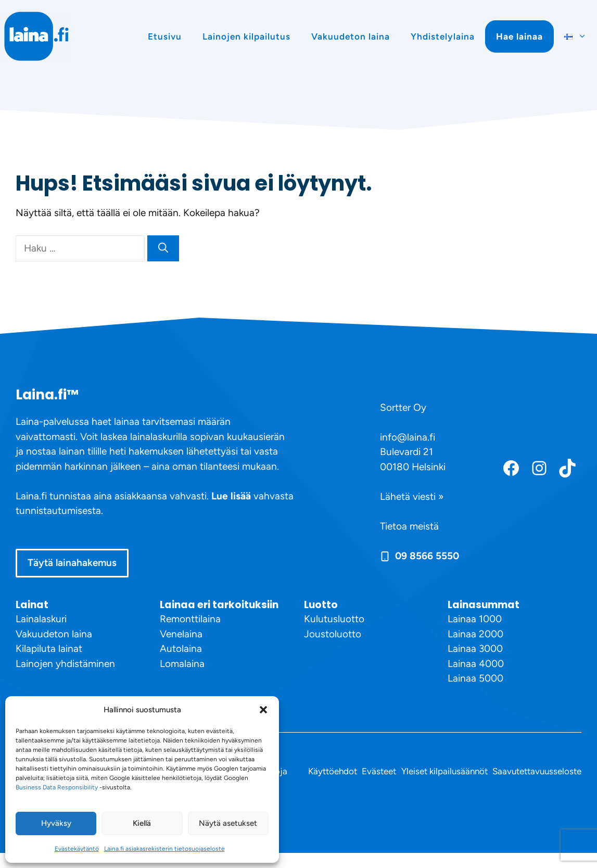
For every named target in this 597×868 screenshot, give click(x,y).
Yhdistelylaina (443, 36)
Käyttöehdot (332, 771)
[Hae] (163, 248)
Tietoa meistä (409, 526)
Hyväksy (56, 823)
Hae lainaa (519, 36)
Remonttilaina (190, 619)
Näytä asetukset (228, 823)
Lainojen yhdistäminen (65, 664)
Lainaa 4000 (476, 664)
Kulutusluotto (334, 619)
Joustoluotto (332, 634)
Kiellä (142, 823)
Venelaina (181, 634)
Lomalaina (182, 664)
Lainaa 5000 (475, 678)
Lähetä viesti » (411, 496)
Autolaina (181, 649)
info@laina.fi (407, 437)
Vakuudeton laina (350, 36)
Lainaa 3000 (475, 649)
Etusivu (165, 36)
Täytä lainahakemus (72, 563)
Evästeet (379, 771)
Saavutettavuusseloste (536, 771)
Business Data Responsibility (57, 787)
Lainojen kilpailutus (246, 36)
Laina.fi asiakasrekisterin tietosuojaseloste (164, 848)
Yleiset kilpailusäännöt (444, 771)
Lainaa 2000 (475, 634)
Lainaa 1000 (475, 619)
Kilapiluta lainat (49, 649)
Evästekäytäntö (77, 848)
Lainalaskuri (41, 619)
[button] (263, 710)
